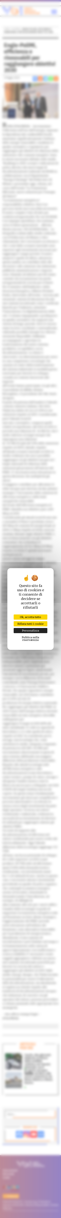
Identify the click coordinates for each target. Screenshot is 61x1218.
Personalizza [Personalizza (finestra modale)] (30, 630)
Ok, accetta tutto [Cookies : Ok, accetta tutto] (30, 617)
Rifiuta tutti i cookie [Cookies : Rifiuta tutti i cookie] (30, 623)
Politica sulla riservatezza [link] (30, 639)
